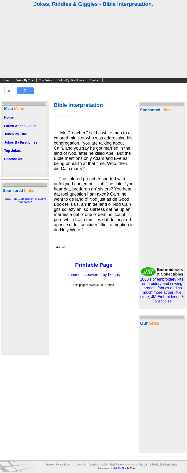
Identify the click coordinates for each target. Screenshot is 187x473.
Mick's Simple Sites (124, 468)
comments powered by (94, 275)
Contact (95, 80)
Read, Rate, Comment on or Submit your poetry (25, 200)
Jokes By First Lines (71, 80)
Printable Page (93, 265)
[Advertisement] (93, 43)
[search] (8, 91)
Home (6, 80)
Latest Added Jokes (20, 126)
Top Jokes (45, 80)
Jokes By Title (25, 80)
